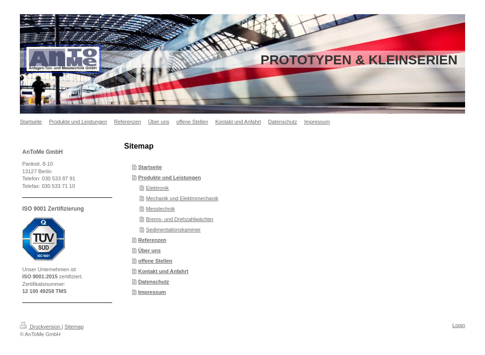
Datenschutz (153, 281)
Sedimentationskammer (173, 229)
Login (458, 325)
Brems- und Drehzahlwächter (179, 219)
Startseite (150, 167)
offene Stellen (155, 261)
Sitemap (73, 326)
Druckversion (41, 326)
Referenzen (152, 240)
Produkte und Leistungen (169, 177)
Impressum (152, 292)
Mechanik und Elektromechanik (182, 198)
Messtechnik (160, 209)
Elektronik (157, 188)
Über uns (149, 250)
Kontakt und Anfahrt (163, 271)
